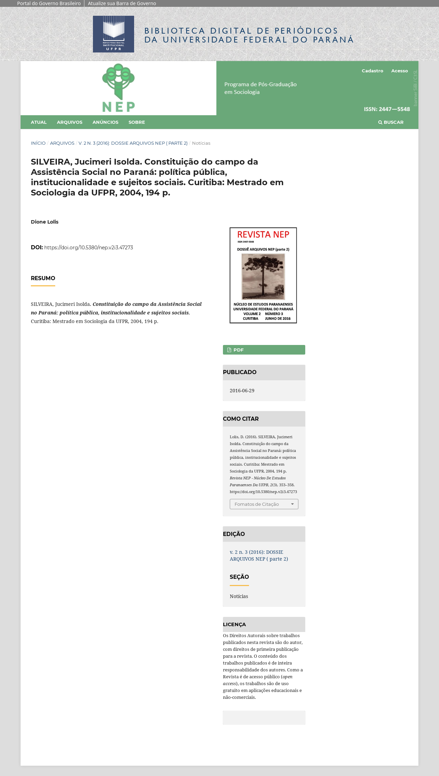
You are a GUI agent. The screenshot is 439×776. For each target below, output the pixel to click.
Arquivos (69, 122)
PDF (238, 350)
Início (38, 143)
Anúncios (105, 122)
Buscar (391, 122)
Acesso (399, 70)
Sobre (137, 122)
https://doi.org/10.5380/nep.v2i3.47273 (88, 247)
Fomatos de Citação (257, 504)
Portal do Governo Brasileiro (49, 3)
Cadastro (372, 70)
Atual (39, 122)
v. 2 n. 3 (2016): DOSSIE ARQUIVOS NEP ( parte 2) (133, 143)
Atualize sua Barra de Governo (122, 3)
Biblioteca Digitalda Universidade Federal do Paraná (249, 35)
